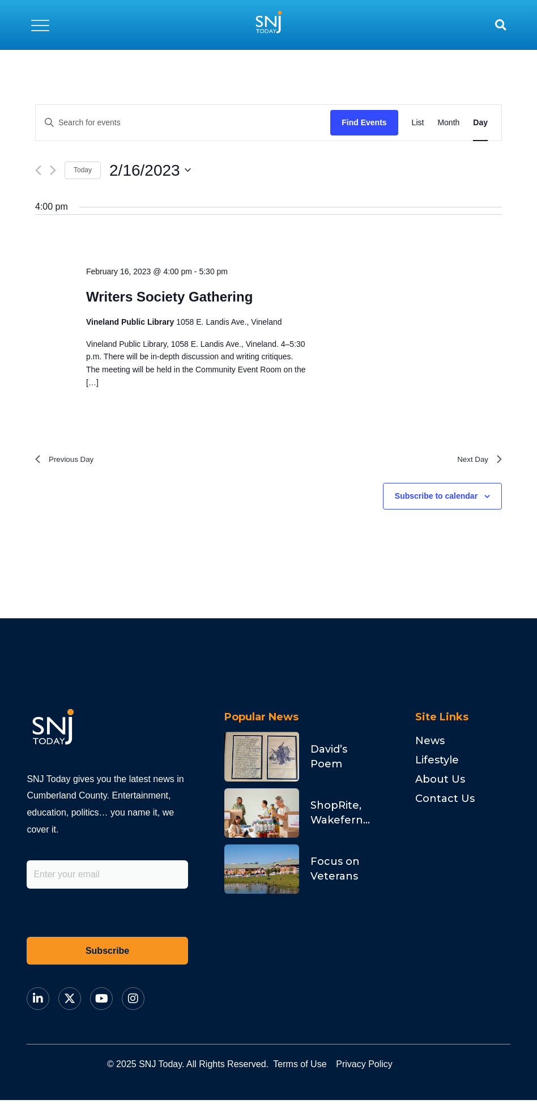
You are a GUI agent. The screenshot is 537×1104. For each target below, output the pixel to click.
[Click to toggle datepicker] (150, 170)
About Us (440, 783)
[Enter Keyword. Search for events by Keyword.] (183, 123)
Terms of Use (309, 1068)
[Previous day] (38, 170)
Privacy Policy (392, 1068)
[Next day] (53, 170)
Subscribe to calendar (436, 499)
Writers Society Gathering (169, 296)
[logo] (268, 25)
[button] (40, 25)
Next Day (476, 461)
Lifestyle (437, 764)
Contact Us (445, 802)
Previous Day (69, 461)
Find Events (364, 122)
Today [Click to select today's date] (83, 170)
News (430, 744)
